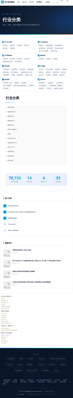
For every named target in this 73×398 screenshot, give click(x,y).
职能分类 (19, 58)
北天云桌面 (59, 82)
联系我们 (5, 48)
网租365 (31, 359)
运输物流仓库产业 (12, 142)
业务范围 (19, 45)
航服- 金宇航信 (5, 335)
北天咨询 (3, 313)
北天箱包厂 (6, 88)
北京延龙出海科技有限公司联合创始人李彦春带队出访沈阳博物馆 (31, 282)
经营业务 (41, 72)
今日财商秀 (6, 69)
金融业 (9, 134)
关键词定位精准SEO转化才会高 (21, 250)
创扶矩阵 (50, 82)
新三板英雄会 (14, 72)
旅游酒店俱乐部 (11, 111)
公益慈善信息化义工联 (26, 72)
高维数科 (29, 364)
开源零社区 (4, 302)
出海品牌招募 (49, 45)
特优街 (3, 304)
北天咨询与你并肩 (13, 206)
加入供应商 (50, 48)
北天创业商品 (42, 85)
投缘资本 (41, 88)
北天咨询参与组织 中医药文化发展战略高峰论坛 (22, 212)
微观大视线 (20, 75)
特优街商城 (10, 359)
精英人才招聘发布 (13, 230)
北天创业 (3, 343)
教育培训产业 (11, 120)
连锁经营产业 (11, 151)
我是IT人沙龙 (28, 75)
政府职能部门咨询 (7, 61)
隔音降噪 (24, 82)
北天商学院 (14, 69)
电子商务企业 (11, 156)
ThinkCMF (32, 394)
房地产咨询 (10, 160)
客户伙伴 (26, 45)
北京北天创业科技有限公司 (58, 359)
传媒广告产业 (11, 147)
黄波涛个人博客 (58, 88)
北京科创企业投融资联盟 (20, 85)
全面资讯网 (4, 301)
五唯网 (13, 75)
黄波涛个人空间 (31, 370)
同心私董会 (42, 82)
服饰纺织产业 (11, 116)
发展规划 (64, 69)
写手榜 (48, 88)
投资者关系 (55, 72)
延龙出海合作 (5, 328)
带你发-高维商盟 (6, 306)
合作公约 (41, 75)
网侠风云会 (6, 72)
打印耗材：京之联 (7, 82)
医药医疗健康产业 (12, 129)
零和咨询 (5, 58)
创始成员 (62, 75)
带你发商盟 (18, 370)
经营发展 (57, 69)
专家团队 (12, 48)
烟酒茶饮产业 (11, 125)
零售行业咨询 (11, 107)
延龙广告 (3, 319)
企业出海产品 (53, 51)
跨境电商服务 (58, 45)
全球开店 (3, 317)
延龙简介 (41, 45)
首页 (4, 14)
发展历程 (48, 72)
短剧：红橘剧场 (7, 85)
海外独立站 (4, 337)
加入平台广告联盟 (43, 51)
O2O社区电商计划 (6, 323)
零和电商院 (30, 69)
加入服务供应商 (59, 48)
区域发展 (41, 58)
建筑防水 (17, 82)
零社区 (3, 299)
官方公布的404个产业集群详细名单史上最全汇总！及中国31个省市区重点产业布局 (36, 260)
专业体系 (55, 58)
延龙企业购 (4, 321)
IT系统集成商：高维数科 (55, 85)
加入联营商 (42, 48)
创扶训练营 (6, 75)
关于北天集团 (49, 69)
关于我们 (11, 14)
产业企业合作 (12, 224)
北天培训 (9, 364)
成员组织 (55, 75)
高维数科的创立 (12, 218)
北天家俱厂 (31, 85)
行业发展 (48, 58)
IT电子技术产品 (11, 138)
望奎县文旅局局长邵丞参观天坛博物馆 (23, 271)
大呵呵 (21, 359)
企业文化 (63, 72)
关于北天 (41, 69)
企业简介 (5, 45)
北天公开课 (22, 69)
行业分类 (26, 58)
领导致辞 (12, 45)
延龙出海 (3, 315)
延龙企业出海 (5, 308)
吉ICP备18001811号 (49, 391)
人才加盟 (48, 75)
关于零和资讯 (18, 61)
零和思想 (12, 58)
